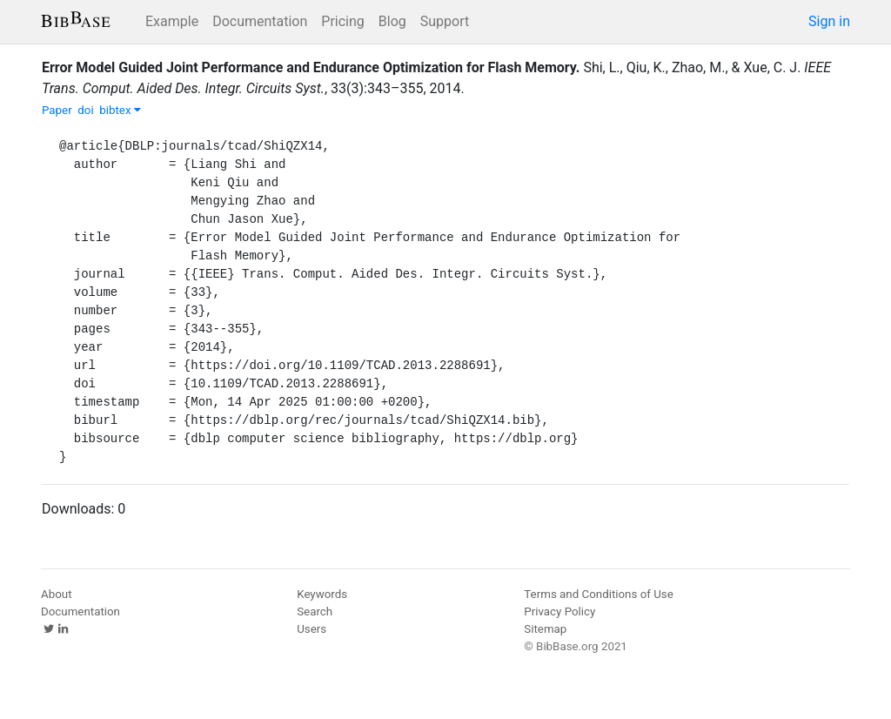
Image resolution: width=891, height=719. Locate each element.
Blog (392, 21)
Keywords (322, 594)
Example (171, 21)
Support (444, 21)
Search (314, 611)
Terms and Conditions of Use (598, 594)
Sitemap (545, 628)
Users (311, 628)
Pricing (343, 21)
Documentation (259, 21)
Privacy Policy (559, 611)
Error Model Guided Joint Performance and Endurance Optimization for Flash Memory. (310, 67)
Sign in (829, 21)
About (56, 594)
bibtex (120, 110)
